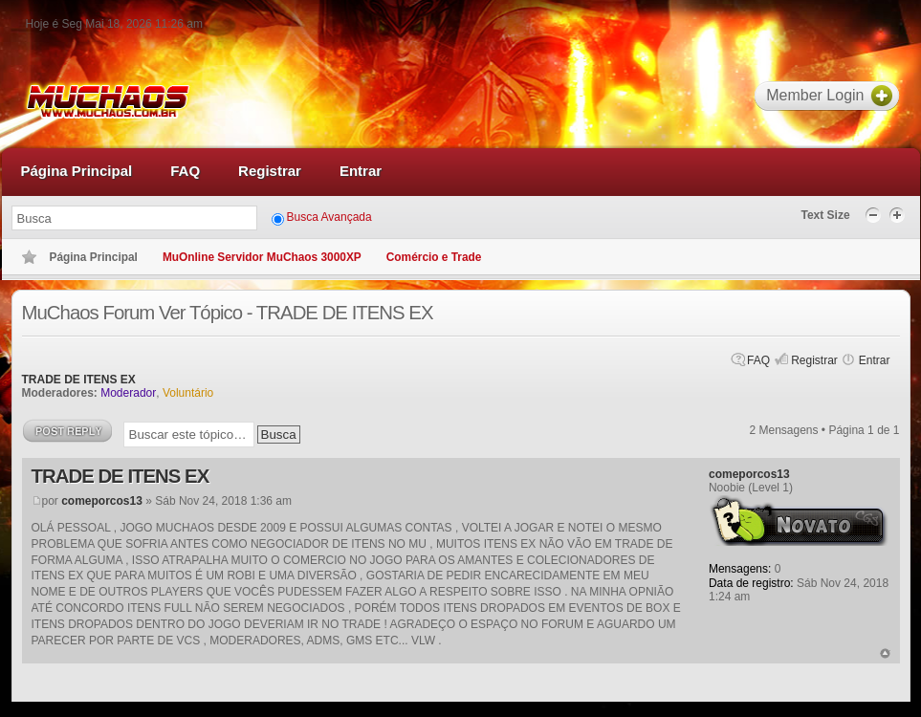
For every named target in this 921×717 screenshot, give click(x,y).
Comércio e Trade (434, 257)
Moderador (128, 393)
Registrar (814, 360)
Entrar (874, 360)
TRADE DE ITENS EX (79, 379)
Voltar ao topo (885, 653)
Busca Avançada (329, 217)
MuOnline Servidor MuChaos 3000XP (262, 257)
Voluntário (188, 393)
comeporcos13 (102, 501)
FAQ (758, 360)
